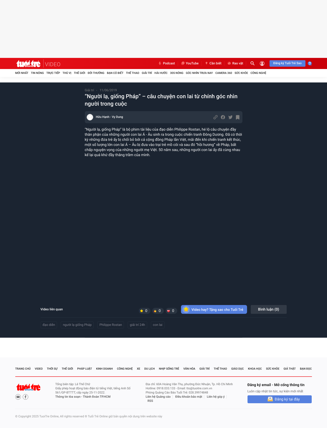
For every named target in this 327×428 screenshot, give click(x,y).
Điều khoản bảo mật (188, 397)
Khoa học (255, 368)
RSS (150, 401)
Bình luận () (268, 309)
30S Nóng (176, 73)
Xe (138, 368)
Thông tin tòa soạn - (69, 397)
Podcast (166, 63)
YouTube (190, 63)
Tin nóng (37, 73)
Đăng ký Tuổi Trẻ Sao (287, 63)
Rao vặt (235, 63)
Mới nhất (22, 73)
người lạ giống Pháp (77, 325)
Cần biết (213, 63)
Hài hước (161, 73)
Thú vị (67, 73)
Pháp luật (84, 368)
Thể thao (132, 73)
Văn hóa (189, 368)
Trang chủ (23, 368)
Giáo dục (237, 368)
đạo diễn (49, 325)
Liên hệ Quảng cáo (158, 397)
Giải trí (147, 73)
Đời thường (96, 73)
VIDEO (53, 64)
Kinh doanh (104, 368)
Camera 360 (223, 73)
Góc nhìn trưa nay (199, 73)
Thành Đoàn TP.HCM (97, 397)
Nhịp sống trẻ (169, 368)
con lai (157, 325)
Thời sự (52, 368)
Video (39, 368)
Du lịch (149, 368)
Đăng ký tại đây (287, 399)
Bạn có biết (115, 73)
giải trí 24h (137, 325)
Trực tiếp (53, 73)
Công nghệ (258, 73)
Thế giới (79, 73)
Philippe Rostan (110, 325)
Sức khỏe (241, 73)
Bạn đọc (306, 368)
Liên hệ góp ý (216, 397)
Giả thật (289, 368)
